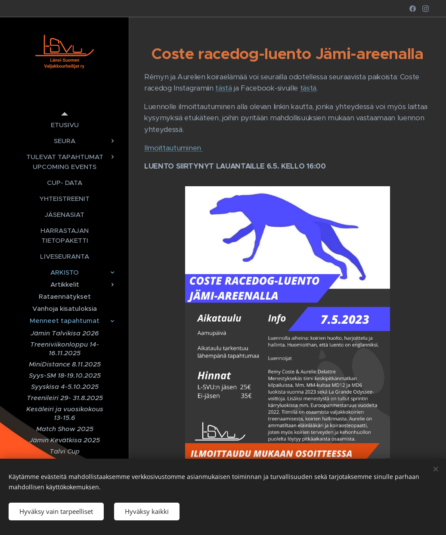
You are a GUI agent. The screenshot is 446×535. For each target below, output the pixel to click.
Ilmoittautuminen (173, 148)
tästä (223, 88)
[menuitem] (65, 125)
